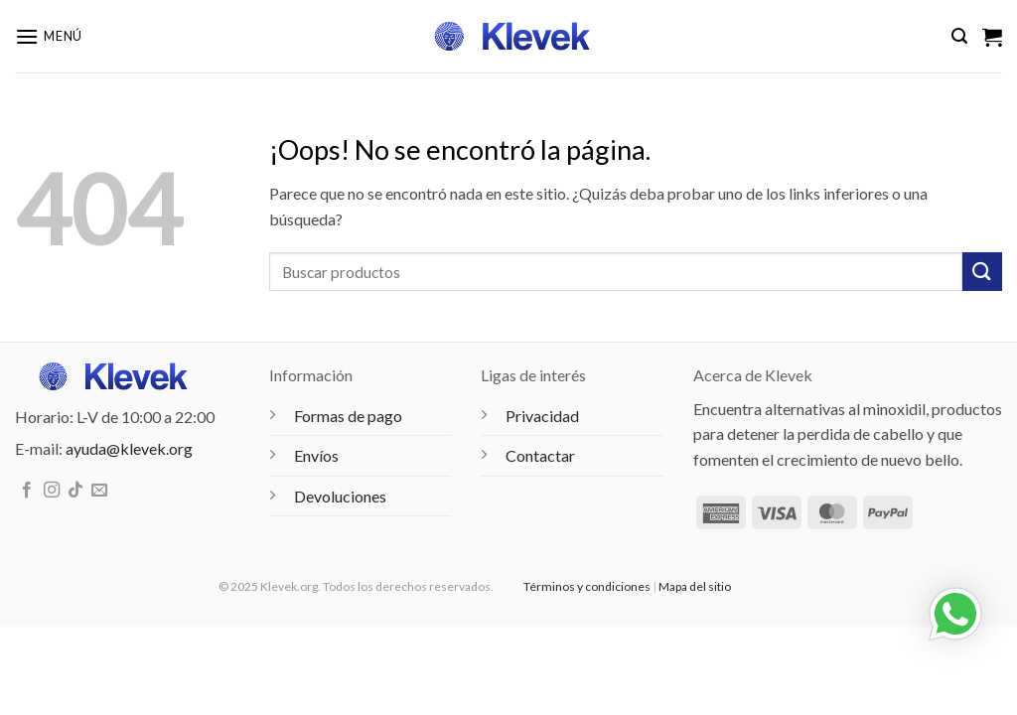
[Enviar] (982, 271)
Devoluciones (340, 496)
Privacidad (542, 415)
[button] (48, 36)
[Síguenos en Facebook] (27, 491)
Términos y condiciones (587, 586)
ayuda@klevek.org (129, 448)
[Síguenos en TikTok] (75, 491)
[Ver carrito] (992, 37)
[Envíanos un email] (99, 491)
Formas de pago (348, 415)
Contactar (540, 455)
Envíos (316, 455)
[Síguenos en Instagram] (52, 491)
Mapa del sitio (694, 586)
